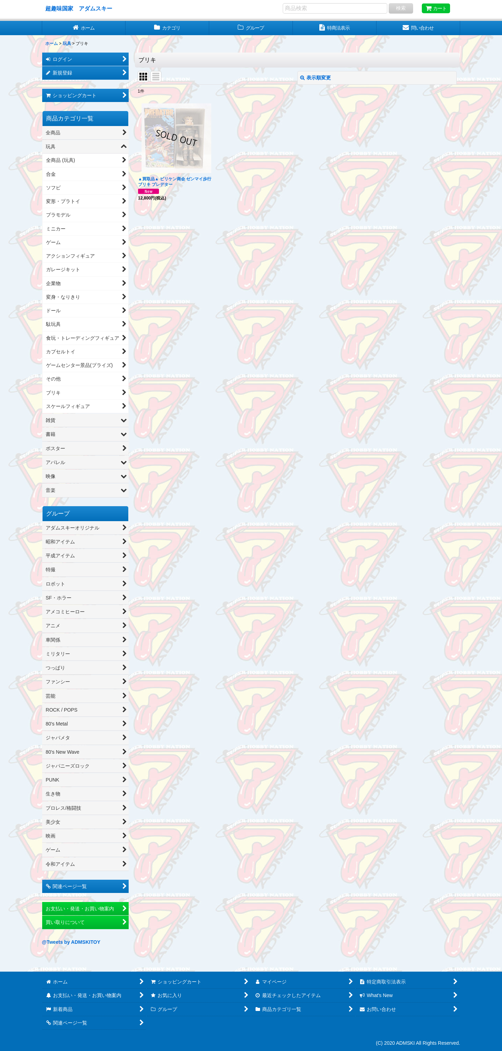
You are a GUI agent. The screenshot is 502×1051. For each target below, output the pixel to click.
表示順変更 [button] (315, 77)
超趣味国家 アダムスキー (78, 8)
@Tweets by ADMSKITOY (71, 942)
